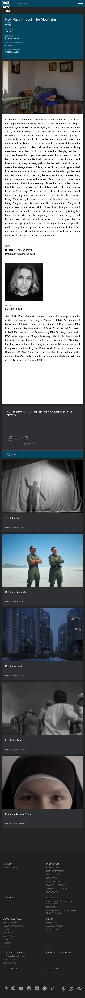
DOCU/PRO (51, 878)
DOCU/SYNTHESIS (54, 881)
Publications (10, 868)
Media (49, 919)
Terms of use (11, 969)
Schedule (9, 898)
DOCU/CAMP (52, 969)
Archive (7, 947)
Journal (8, 864)
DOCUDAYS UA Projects (16, 952)
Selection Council (13, 926)
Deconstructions (56, 885)
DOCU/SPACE (9, 963)
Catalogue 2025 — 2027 (59, 952)
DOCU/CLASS (52, 892)
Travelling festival (14, 956)
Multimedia (52, 929)
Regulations (10, 922)
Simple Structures (56, 888)
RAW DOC (51, 907)
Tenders (8, 940)
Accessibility (10, 936)
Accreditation (54, 926)
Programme (53, 864)
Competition (53, 868)
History (7, 943)
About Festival (12, 919)
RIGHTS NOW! (53, 875)
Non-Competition (55, 871)
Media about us (54, 922)
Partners (8, 933)
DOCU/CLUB (9, 959)
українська (22, 3)
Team (6, 929)
